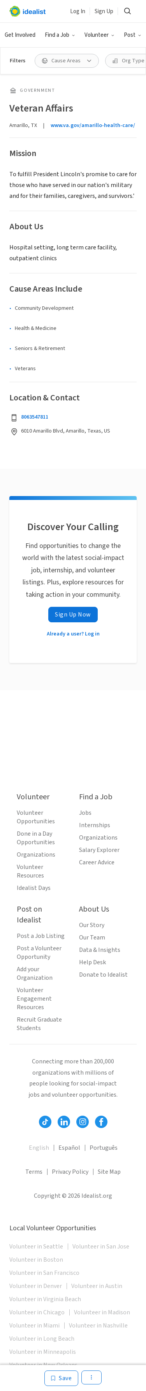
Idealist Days (34, 888)
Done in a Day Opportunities (36, 838)
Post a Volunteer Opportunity (39, 952)
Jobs (85, 813)
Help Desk (92, 962)
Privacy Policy (70, 1172)
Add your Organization (35, 973)
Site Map (109, 1172)
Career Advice (96, 862)
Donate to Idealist (103, 974)
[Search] (127, 11)
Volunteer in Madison (102, 1312)
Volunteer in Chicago (37, 1312)
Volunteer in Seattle (36, 1246)
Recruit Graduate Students (39, 1023)
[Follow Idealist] (45, 1122)
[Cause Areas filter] (67, 61)
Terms (33, 1172)
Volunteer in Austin (96, 1286)
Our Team (92, 937)
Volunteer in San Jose (100, 1246)
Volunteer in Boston (36, 1259)
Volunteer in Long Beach (41, 1338)
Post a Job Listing (41, 936)
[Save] (61, 1378)
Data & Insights (99, 950)
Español (69, 1148)
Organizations (36, 854)
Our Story (91, 925)
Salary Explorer (99, 850)
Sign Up (104, 11)
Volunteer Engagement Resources (34, 998)
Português (104, 1148)
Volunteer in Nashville (98, 1325)
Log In (77, 11)
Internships (94, 825)
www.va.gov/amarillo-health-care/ (93, 125)
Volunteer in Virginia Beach (45, 1299)
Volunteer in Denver (35, 1286)
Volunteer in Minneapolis (42, 1352)
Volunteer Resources (30, 871)
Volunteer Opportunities (36, 817)
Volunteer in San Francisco (44, 1273)
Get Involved (20, 35)
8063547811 (34, 417)
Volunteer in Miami (34, 1325)
